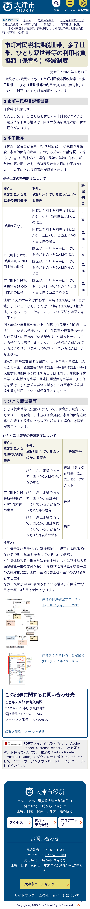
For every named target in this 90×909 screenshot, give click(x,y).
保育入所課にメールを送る (25, 731)
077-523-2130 (55, 855)
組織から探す (46, 20)
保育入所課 (30, 24)
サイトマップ (25, 895)
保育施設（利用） (71, 24)
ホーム (27, 20)
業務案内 (49, 24)
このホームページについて (59, 895)
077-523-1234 (53, 850)
